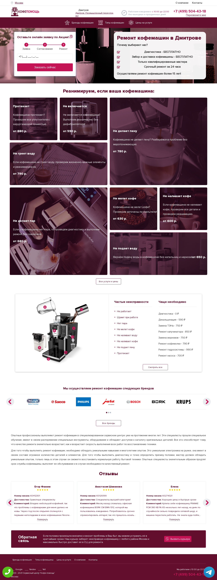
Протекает (123, 353)
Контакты (197, 2)
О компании (182, 2)
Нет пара (122, 323)
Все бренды (108, 423)
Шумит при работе (127, 317)
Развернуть (42, 519)
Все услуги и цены (108, 281)
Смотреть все (155, 367)
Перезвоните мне (196, 15)
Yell (42, 569)
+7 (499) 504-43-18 (189, 11)
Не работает (124, 311)
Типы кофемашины (44, 560)
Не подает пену (126, 347)
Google (16, 569)
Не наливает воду (127, 335)
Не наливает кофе (127, 341)
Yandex (30, 569)
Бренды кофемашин (22, 560)
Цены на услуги (64, 560)
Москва (19, 2)
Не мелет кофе (126, 329)
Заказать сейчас (45, 67)
